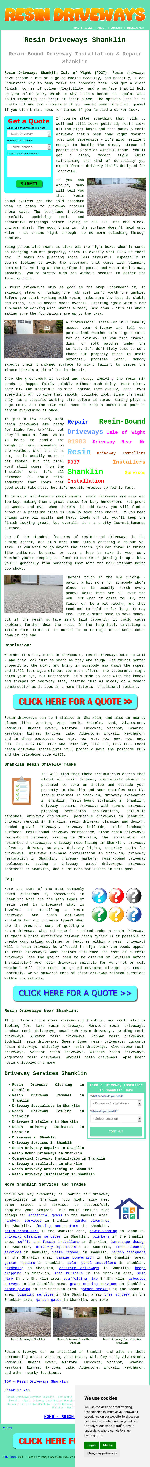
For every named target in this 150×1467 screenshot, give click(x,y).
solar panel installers (92, 1263)
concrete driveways (79, 1268)
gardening (13, 1268)
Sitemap (7, 1427)
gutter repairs (19, 1263)
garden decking (96, 1289)
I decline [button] (108, 1445)
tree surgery (117, 1294)
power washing (103, 1231)
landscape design (128, 1242)
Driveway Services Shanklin (45, 1074)
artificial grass (45, 1215)
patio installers (21, 1231)
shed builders (68, 1273)
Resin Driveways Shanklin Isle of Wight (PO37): (56, 73)
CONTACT (116, 27)
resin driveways (20, 1063)
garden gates (49, 1300)
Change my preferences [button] (102, 1453)
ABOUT (102, 27)
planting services (36, 1294)
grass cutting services (93, 1284)
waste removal (66, 1252)
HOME (76, 27)
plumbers (101, 1236)
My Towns (11, 1457)
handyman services (23, 1221)
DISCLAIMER (135, 27)
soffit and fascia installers (48, 1242)
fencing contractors (57, 1226)
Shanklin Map (17, 1390)
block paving (17, 1289)
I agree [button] (92, 1445)
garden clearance (92, 1221)
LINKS (88, 27)
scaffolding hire (81, 1279)
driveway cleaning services (32, 1236)
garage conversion (75, 1258)
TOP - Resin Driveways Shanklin (36, 1382)
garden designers (128, 1252)
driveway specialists (58, 1247)
